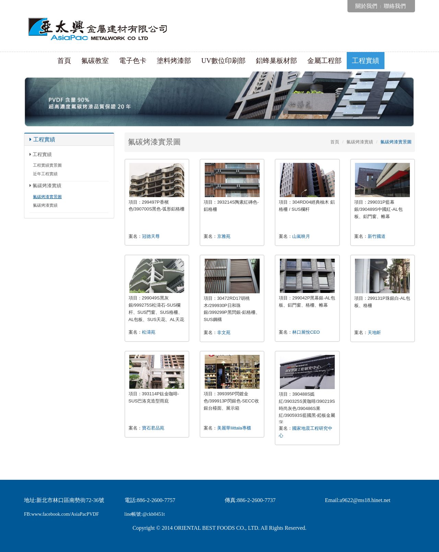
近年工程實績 (45, 173)
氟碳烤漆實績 (45, 205)
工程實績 (365, 60)
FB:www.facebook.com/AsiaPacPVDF (61, 514)
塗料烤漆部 (174, 60)
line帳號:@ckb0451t (144, 514)
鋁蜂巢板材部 (276, 60)
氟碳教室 (95, 60)
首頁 (64, 60)
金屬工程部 (324, 60)
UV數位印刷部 (223, 60)
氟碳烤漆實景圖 (47, 196)
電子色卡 (132, 60)
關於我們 (366, 6)
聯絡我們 (395, 6)
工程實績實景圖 (47, 165)
